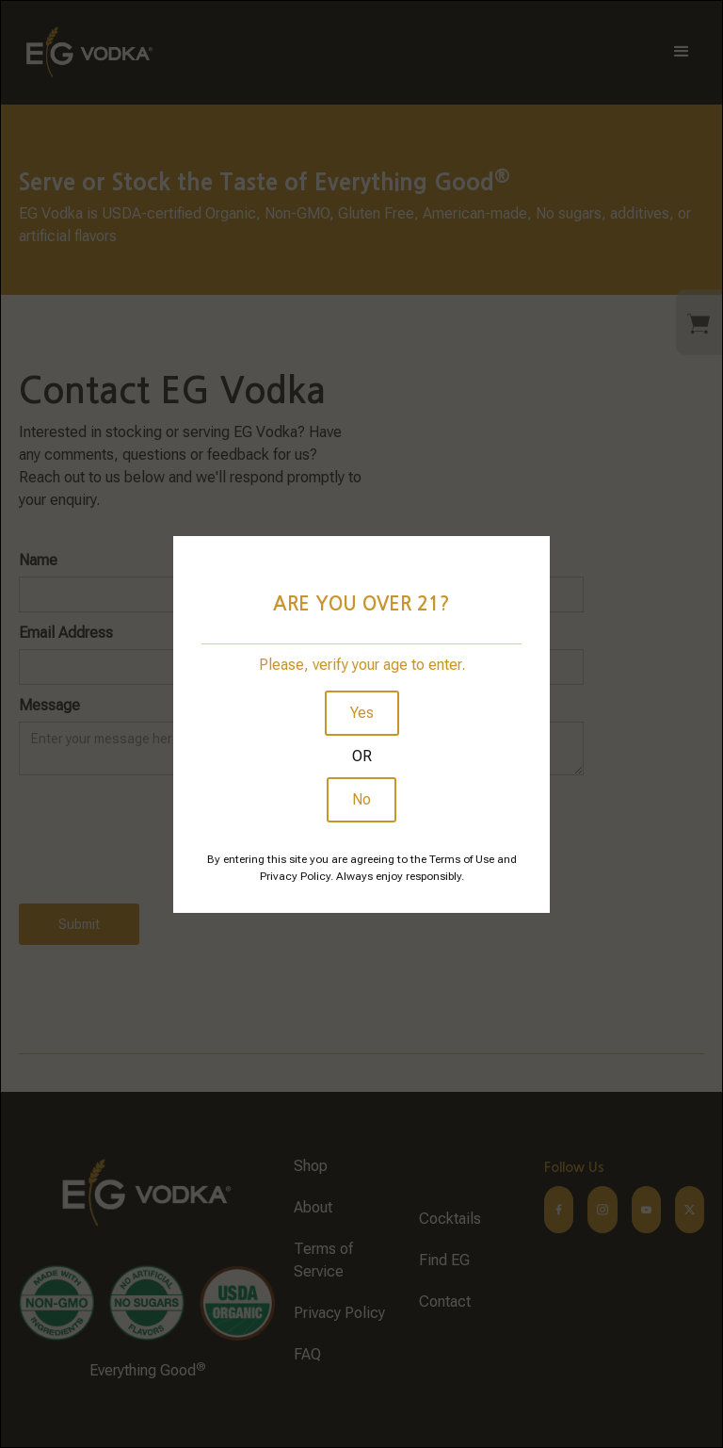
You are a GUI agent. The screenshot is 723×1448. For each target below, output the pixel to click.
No (361, 799)
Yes (362, 713)
